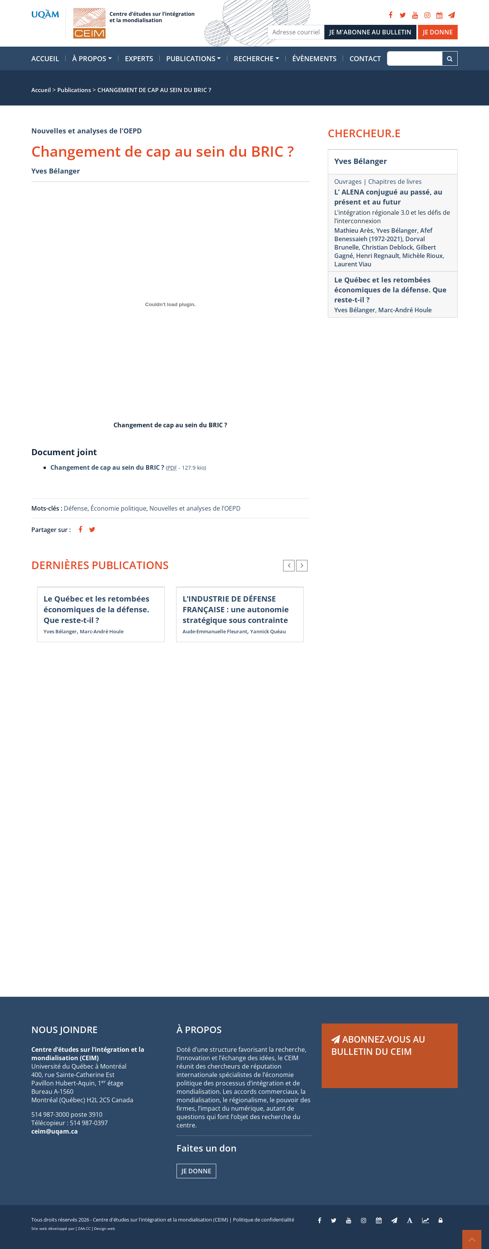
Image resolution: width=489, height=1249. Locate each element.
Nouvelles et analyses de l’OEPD (86, 130)
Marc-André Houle (101, 631)
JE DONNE (438, 32)
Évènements (314, 58)
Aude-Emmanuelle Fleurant (215, 631)
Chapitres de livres (395, 181)
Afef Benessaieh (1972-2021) (383, 234)
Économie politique (118, 508)
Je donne (196, 1171)
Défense (75, 508)
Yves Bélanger (55, 170)
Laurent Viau (352, 264)
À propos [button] (89, 58)
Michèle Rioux (422, 255)
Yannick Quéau (268, 631)
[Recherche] (414, 58)
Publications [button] (190, 58)
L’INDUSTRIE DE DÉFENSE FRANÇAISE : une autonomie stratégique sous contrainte (236, 609)
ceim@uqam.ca (54, 1131)
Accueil (45, 58)
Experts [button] (139, 58)
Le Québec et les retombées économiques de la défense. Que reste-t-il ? (96, 609)
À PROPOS (199, 1029)
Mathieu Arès (353, 230)
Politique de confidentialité (263, 1219)
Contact (365, 58)
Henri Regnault (377, 255)
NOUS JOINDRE (64, 1029)
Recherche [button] (254, 58)
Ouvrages (348, 181)
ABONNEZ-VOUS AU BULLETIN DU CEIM (378, 1045)
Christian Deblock (387, 247)
